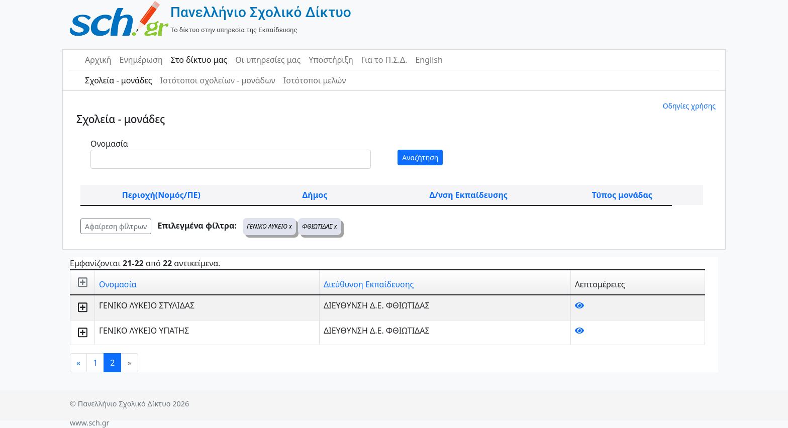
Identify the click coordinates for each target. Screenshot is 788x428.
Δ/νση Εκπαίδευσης (469, 194)
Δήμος (315, 194)
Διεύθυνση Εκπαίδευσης (369, 284)
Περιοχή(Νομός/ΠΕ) (161, 194)
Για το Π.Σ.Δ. (384, 59)
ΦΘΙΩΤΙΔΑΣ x (319, 226)
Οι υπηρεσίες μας (268, 59)
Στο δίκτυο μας (199, 59)
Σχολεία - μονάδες (118, 80)
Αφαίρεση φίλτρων (116, 226)
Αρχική (98, 59)
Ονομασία (109, 143)
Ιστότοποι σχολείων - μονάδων (217, 80)
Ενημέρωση (141, 59)
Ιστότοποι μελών (314, 80)
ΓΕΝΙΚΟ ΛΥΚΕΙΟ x (269, 226)
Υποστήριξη (331, 59)
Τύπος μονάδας (622, 194)
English (428, 59)
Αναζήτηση (420, 157)
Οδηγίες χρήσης (689, 106)
